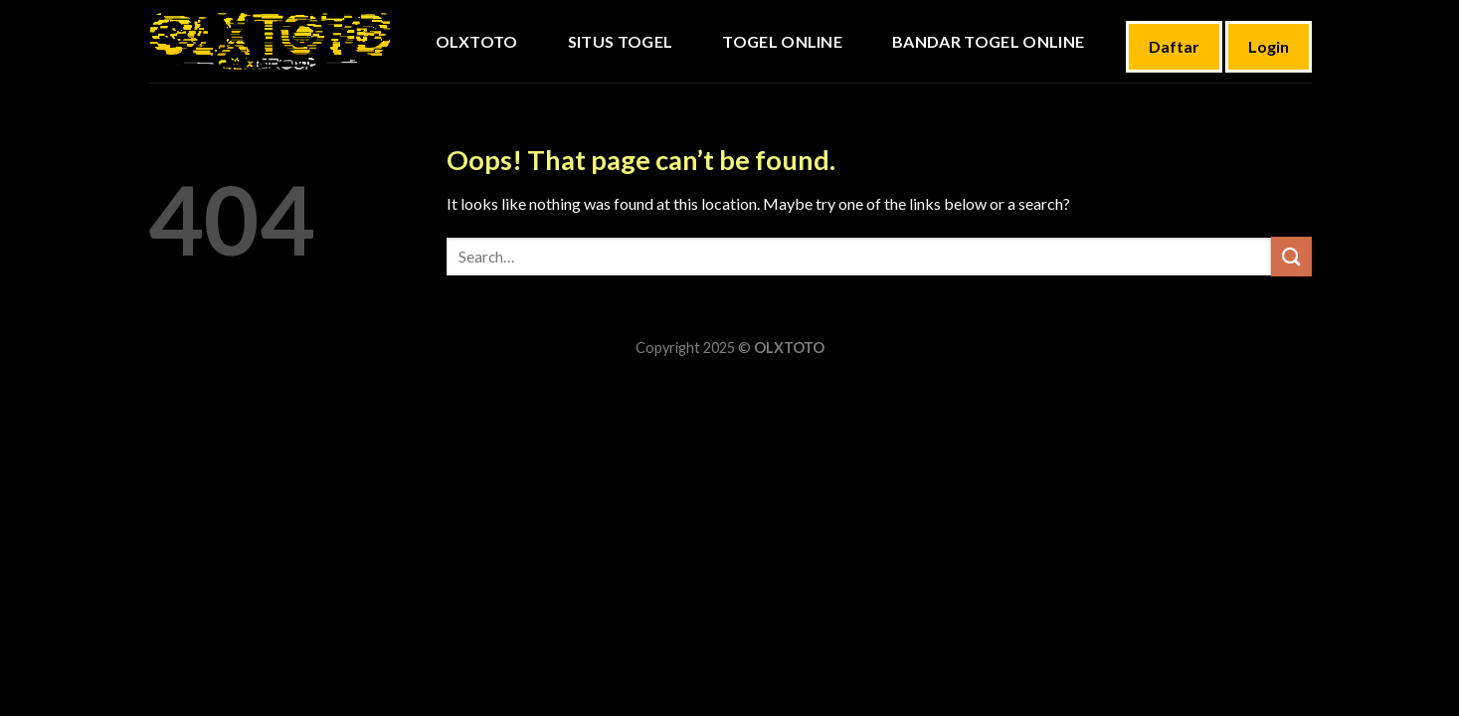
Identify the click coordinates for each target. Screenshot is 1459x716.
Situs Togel (620, 41)
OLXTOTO (477, 41)
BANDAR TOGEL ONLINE (988, 41)
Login (1268, 46)
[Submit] (1291, 256)
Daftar (1174, 46)
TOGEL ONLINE (782, 41)
